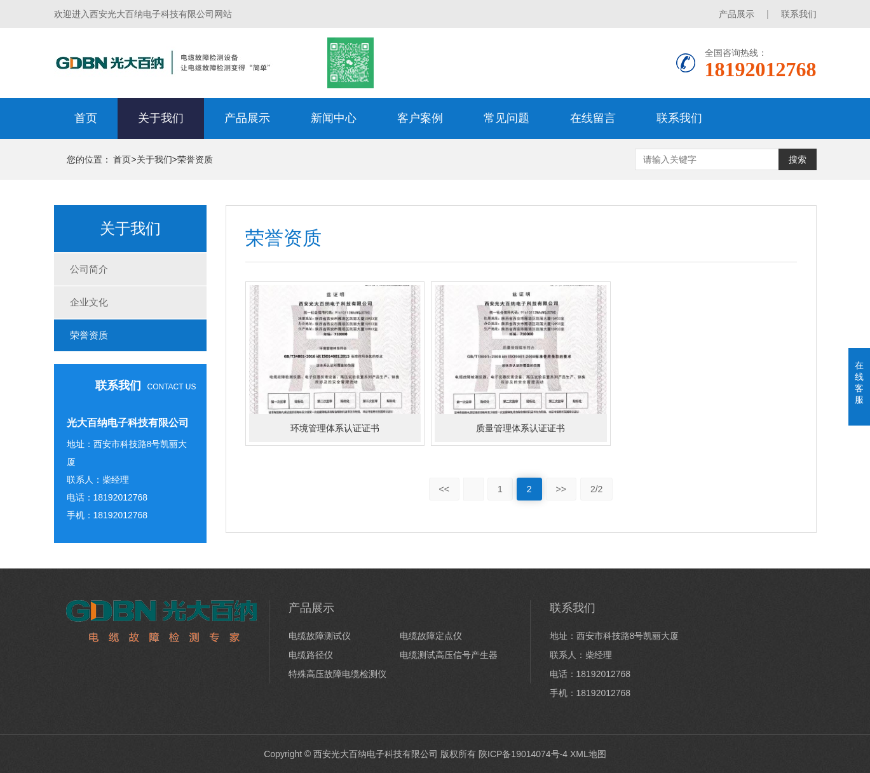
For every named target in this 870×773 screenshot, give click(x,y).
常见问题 (506, 118)
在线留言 (593, 118)
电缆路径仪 (311, 655)
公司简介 (89, 269)
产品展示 (736, 14)
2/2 (596, 489)
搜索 (797, 159)
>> (561, 489)
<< (444, 489)
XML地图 (588, 754)
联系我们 (799, 14)
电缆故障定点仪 (431, 636)
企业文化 (89, 302)
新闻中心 (334, 118)
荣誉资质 (195, 159)
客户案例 (420, 118)
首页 (85, 118)
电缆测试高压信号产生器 (449, 655)
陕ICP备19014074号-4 (523, 754)
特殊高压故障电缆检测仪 (337, 674)
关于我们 (161, 118)
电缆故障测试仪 (320, 636)
